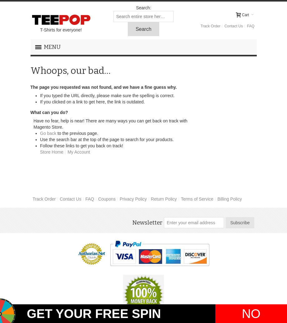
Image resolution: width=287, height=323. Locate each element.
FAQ (250, 26)
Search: (143, 7)
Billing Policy (230, 199)
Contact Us (233, 26)
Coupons (107, 199)
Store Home (52, 152)
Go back (48, 133)
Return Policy (164, 199)
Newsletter (147, 222)
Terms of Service (197, 199)
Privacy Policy (133, 199)
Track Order (211, 26)
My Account (79, 152)
